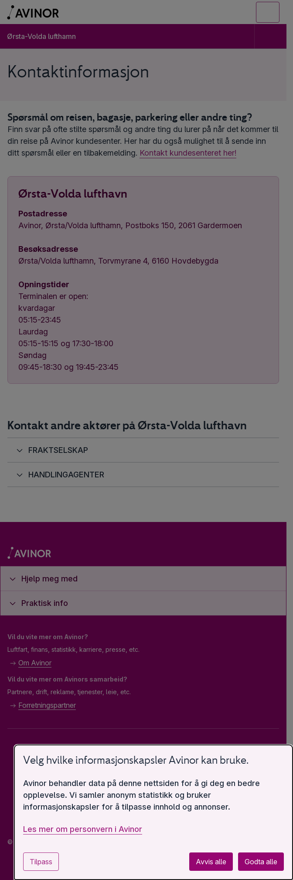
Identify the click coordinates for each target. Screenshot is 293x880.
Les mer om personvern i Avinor (82, 829)
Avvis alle (211, 861)
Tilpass (41, 861)
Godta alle (261, 861)
